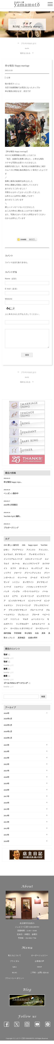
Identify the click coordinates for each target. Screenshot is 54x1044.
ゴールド (34, 581)
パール (45, 595)
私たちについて (14, 959)
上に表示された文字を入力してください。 (23, 314)
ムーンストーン (37, 622)
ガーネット (23, 572)
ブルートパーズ (36, 613)
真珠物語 (21, 641)
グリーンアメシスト (33, 576)
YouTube (44, 548)
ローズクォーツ (42, 632)
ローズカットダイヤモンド (21, 632)
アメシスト (31, 553)
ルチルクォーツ (38, 627)
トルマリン (18, 590)
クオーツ (17, 576)
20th (23, 548)
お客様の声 (39, 964)
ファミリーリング (23, 609)
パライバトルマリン (31, 595)
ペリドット (15, 622)
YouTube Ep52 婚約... (12, 520)
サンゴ (6, 585)
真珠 (43, 636)
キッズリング (36, 572)
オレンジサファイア (31, 567)
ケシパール (22, 581)
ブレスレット (23, 618)
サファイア (45, 581)
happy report (33, 548)
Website (8, 299)
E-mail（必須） (11, 289)
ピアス (15, 599)
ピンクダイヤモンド (17, 604)
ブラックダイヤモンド (18, 613)
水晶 (37, 636)
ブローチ (35, 618)
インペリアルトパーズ (13, 562)
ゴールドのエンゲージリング (16, 686)
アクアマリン (17, 553)
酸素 (6, 672)
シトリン (16, 585)
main (27, 48)
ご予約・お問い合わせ (39, 976)
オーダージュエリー (39, 959)
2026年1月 (8, 741)
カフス (13, 572)
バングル (16, 595)
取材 (6, 658)
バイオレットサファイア (36, 590)
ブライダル (14, 964)
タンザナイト (28, 585)
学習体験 (17, 636)
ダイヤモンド (42, 585)
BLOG (14, 976)
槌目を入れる (25, 53)
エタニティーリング (33, 562)
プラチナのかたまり (28, 43)
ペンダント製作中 (11, 497)
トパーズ (7, 590)
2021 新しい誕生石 (11, 548)
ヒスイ (6, 599)
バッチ (6, 595)
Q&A (15, 970)
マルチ (25, 622)
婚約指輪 (7, 636)
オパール (16, 567)
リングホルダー (22, 627)
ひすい (6, 553)
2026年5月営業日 (11, 508)
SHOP (39, 970)
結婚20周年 (33, 641)
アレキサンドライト (37, 558)
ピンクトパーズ (34, 604)
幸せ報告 (28, 636)
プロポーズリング (11, 531)
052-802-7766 (31, 941)
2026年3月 (8, 728)
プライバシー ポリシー (14, 982)
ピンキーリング (27, 599)
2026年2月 (8, 735)
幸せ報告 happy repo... (13, 485)
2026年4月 (8, 722)
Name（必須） (11, 279)
